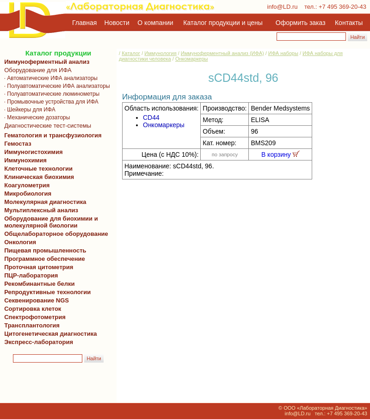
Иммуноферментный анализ (47, 61)
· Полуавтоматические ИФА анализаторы (55, 86)
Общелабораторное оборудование (54, 233)
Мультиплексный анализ (41, 210)
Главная (84, 22)
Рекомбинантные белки (38, 283)
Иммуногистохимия (32, 151)
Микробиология (28, 193)
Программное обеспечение (44, 258)
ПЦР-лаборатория (29, 275)
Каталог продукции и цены (222, 22)
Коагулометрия (27, 185)
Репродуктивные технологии (46, 292)
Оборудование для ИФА (36, 70)
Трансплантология (30, 325)
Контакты (348, 22)
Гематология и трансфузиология (51, 135)
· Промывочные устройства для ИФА (50, 102)
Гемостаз (18, 143)
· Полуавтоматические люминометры (50, 94)
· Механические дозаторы (35, 117)
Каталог (131, 53)
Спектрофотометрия (35, 317)
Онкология (20, 242)
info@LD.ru (282, 6)
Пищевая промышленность (45, 250)
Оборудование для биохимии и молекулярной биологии (49, 222)
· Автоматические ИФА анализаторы (49, 78)
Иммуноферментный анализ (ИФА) (222, 53)
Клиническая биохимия (37, 176)
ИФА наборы (283, 53)
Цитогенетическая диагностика (49, 333)
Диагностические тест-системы (46, 125)
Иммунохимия (25, 160)
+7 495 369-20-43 (342, 6)
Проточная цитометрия (37, 267)
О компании (154, 22)
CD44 (151, 117)
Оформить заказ (300, 22)
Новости (117, 22)
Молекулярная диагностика (43, 201)
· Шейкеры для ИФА (28, 109)
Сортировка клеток (31, 308)
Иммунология (160, 53)
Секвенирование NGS (35, 300)
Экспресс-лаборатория (38, 342)
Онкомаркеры (191, 59)
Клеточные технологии (37, 168)
